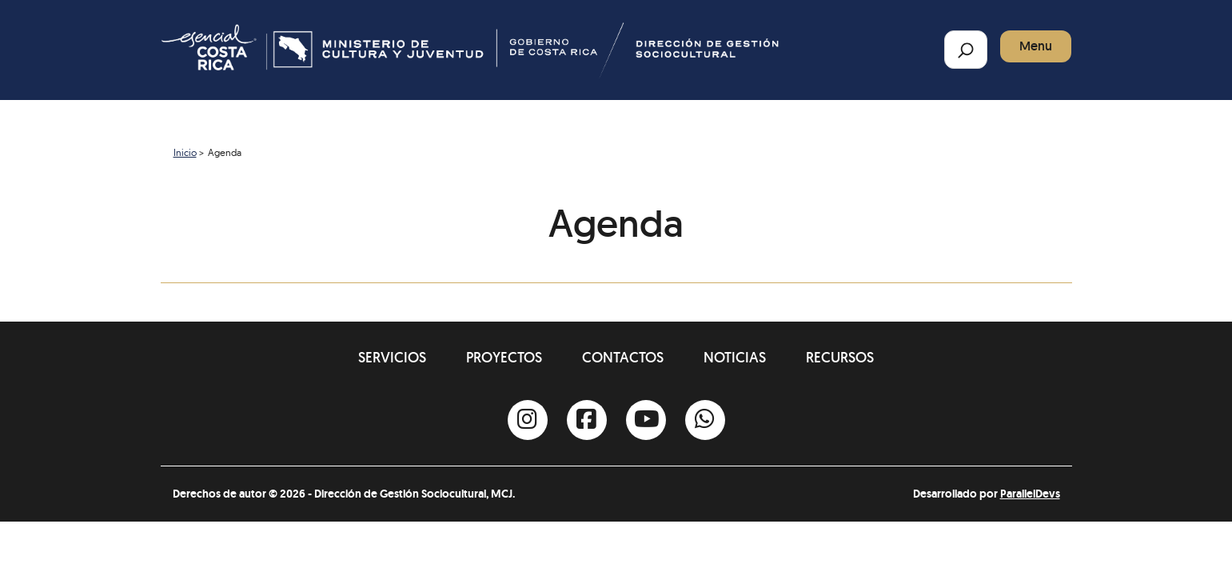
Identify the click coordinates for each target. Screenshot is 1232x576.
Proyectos (504, 357)
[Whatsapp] (705, 420)
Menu (1035, 46)
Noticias (735, 357)
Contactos (623, 357)
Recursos (840, 357)
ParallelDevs (1030, 493)
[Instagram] (528, 420)
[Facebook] (587, 420)
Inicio (185, 152)
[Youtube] (646, 420)
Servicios (392, 357)
